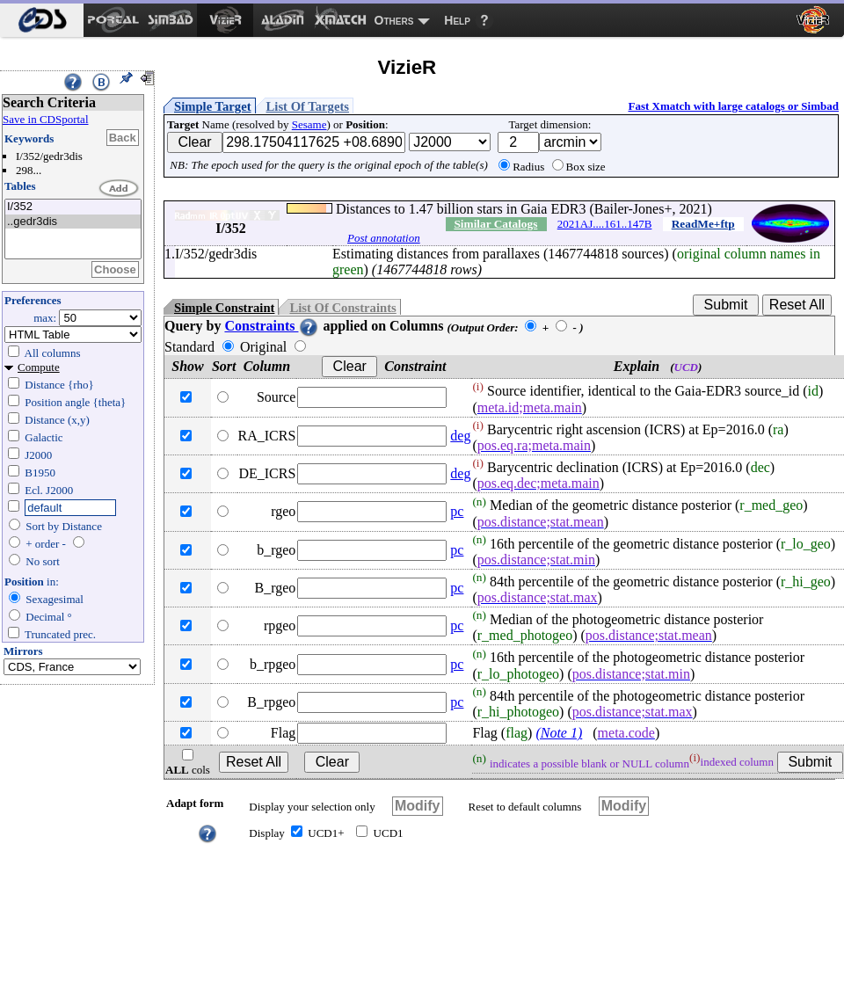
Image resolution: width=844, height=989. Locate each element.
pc (456, 511)
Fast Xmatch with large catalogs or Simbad (733, 106)
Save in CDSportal (46, 119)
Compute (39, 367)
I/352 (73, 207)
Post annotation (383, 237)
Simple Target (212, 106)
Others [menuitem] (394, 20)
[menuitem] (42, 20)
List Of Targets (307, 106)
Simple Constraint (224, 308)
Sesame (309, 124)
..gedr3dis (73, 222)
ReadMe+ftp (703, 223)
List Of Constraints (342, 308)
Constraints (271, 325)
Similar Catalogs (495, 223)
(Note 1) (558, 732)
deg (460, 435)
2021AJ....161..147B (604, 223)
